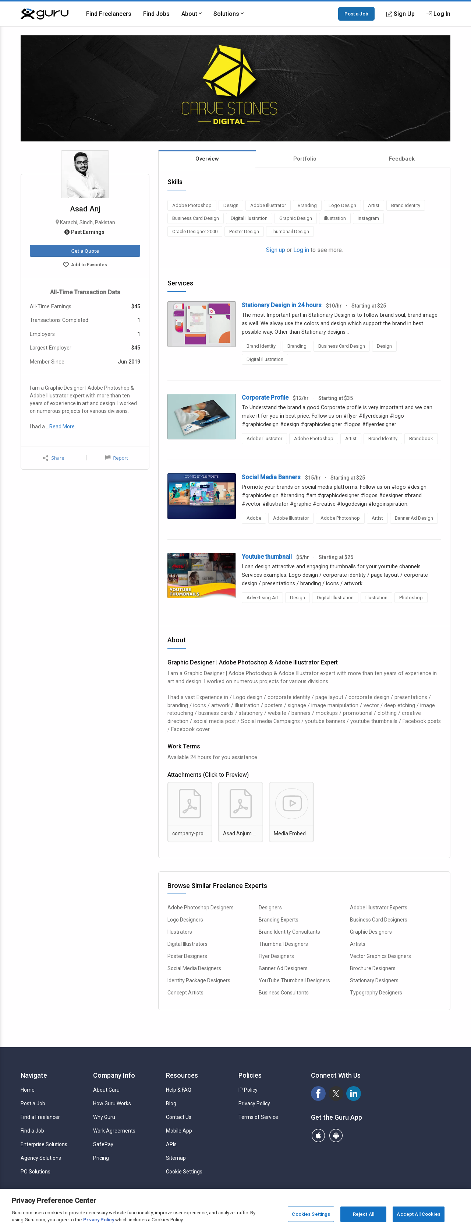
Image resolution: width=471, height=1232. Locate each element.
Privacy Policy (254, 1103)
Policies (250, 1075)
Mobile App (179, 1131)
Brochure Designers (373, 968)
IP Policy (248, 1090)
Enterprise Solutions (44, 1144)
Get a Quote (85, 251)
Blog (171, 1103)
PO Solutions (35, 1172)
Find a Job (32, 1131)
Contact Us (178, 1117)
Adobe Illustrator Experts (378, 907)
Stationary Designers (374, 980)
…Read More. (61, 426)
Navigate (34, 1075)
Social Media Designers (194, 968)
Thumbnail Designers (283, 944)
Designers (270, 907)
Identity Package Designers (198, 980)
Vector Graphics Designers (380, 956)
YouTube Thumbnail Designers (294, 980)
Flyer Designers (276, 956)
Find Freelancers (108, 13)
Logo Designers (185, 920)
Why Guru (104, 1117)
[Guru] (44, 14)
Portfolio (304, 158)
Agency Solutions (41, 1158)
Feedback (402, 158)
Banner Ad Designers (283, 968)
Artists (357, 944)
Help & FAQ (178, 1090)
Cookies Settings (311, 1214)
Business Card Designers (378, 920)
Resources (182, 1075)
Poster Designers (187, 956)
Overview (207, 158)
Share (53, 457)
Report (116, 457)
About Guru (106, 1090)
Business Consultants (284, 993)
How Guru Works (112, 1103)
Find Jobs (156, 13)
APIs (171, 1144)
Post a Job (356, 14)
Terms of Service (258, 1117)
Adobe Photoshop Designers (200, 907)
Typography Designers (376, 993)
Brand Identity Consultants (289, 932)
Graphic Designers (371, 932)
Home (28, 1090)
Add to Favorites (85, 265)
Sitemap (176, 1158)
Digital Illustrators (187, 944)
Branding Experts (278, 920)
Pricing (101, 1158)
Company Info (114, 1075)
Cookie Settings (184, 1172)
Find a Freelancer (40, 1117)
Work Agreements (114, 1131)
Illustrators (179, 932)
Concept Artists (185, 993)
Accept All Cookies (418, 1214)
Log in (301, 249)
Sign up (275, 249)
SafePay (103, 1144)
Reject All (363, 1214)
